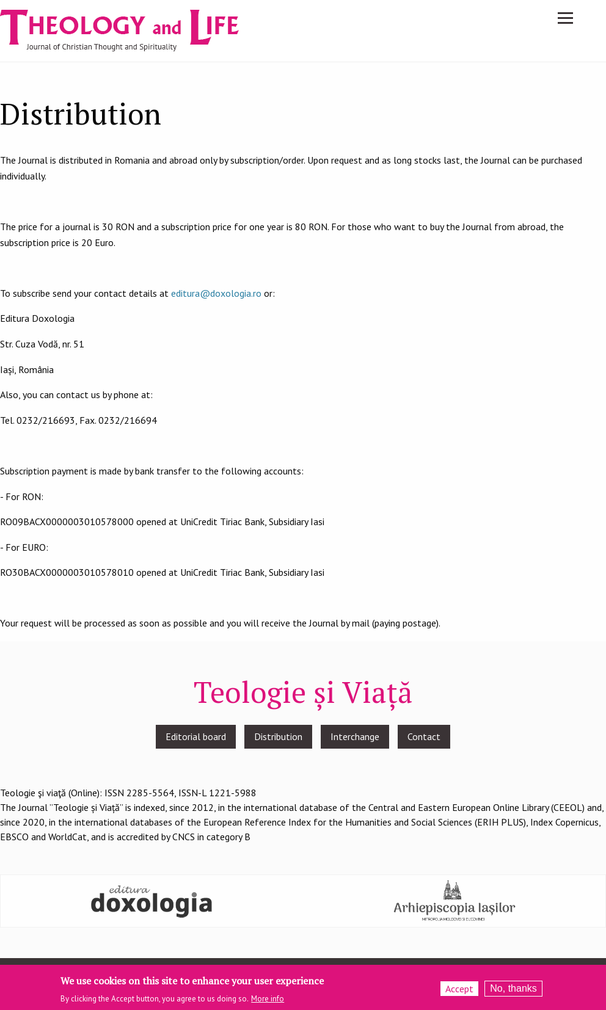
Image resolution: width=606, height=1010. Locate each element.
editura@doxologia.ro (216, 293)
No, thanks (513, 991)
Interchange (354, 736)
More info (267, 1001)
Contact (423, 736)
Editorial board (196, 736)
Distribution (278, 736)
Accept (459, 991)
